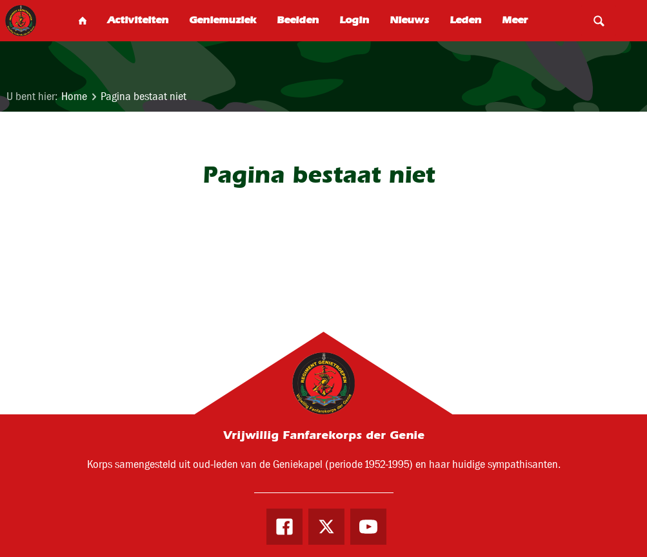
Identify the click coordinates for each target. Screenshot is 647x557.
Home (74, 96)
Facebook (284, 527)
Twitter (326, 527)
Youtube (368, 527)
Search (598, 20)
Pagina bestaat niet (143, 96)
